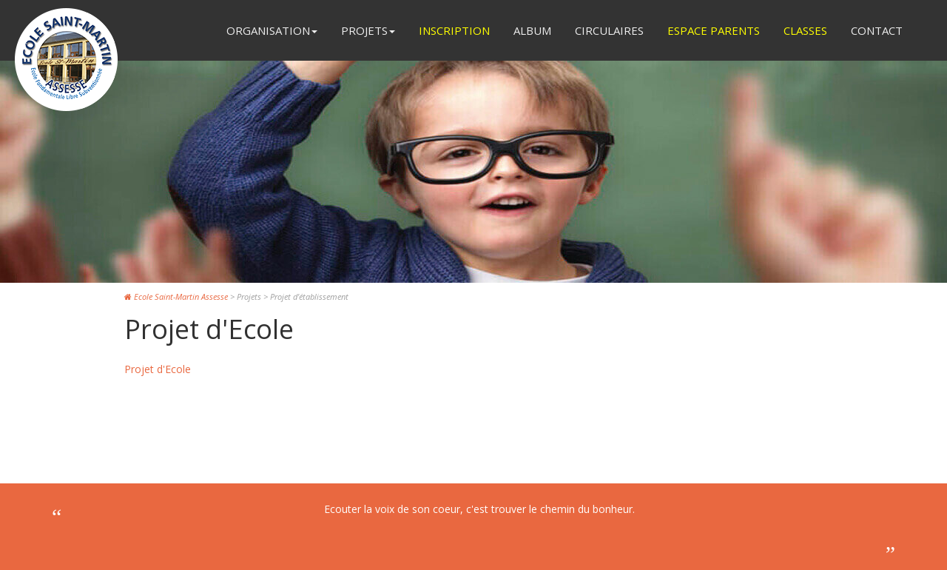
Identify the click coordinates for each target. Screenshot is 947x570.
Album (532, 30)
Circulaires (609, 30)
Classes (805, 30)
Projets (368, 30)
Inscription (454, 30)
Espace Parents (713, 30)
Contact (877, 30)
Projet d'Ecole (157, 369)
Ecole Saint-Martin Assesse (176, 296)
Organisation (271, 30)
